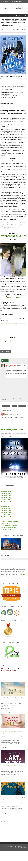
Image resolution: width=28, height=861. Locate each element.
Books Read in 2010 (6, 514)
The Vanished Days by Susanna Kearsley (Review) (16, 3)
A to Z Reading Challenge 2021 (8, 523)
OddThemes (15, 848)
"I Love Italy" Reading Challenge (9, 525)
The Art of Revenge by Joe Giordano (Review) (11, 765)
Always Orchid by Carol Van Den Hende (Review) (17, 24)
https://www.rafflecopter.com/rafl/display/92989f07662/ (13, 324)
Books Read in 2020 (6, 493)
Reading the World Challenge (8, 529)
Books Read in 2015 (6, 501)
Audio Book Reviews (6, 489)
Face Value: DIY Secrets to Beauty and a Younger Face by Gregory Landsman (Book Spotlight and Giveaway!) (12, 731)
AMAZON (3, 235)
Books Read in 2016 (6, 504)
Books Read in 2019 (6, 495)
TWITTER (9, 296)
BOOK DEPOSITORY (21, 235)
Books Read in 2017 (6, 499)
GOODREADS (17, 236)
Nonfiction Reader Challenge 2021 (9, 521)
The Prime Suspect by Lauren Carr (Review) (16, 20)
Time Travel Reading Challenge (8, 527)
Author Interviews (5, 519)
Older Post (22, 406)
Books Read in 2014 (6, 506)
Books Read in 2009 (6, 516)
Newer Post (5, 406)
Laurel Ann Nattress (11, 365)
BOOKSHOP (10, 236)
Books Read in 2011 (6, 512)
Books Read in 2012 (6, 510)
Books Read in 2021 (6, 491)
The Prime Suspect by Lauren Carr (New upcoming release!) (16, 30)
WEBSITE (3, 296)
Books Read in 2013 (6, 508)
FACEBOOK (15, 296)
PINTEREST (22, 296)
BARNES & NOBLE (10, 235)
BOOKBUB (9, 297)
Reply (7, 376)
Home (14, 406)
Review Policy (22, 574)
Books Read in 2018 (6, 497)
